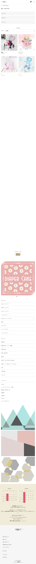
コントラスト (4, 52)
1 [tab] (16, 296)
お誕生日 (3, 342)
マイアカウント (5, 554)
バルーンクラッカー (5, 329)
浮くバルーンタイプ (5, 311)
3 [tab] (19, 296)
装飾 (2, 321)
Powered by (18, 561)
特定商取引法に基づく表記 (7, 544)
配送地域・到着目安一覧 (5, 389)
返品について (5, 539)
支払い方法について (6, 541)
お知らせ (2, 398)
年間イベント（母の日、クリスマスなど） (9, 364)
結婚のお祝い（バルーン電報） (7, 345)
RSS (3, 550)
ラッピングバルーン (5, 314)
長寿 (2, 367)
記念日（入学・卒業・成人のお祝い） (8, 360)
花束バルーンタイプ (5, 307)
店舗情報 (2, 392)
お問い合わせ (5, 557)
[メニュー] (34, 2)
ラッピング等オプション (5, 401)
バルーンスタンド (4, 332)
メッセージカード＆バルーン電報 (7, 387)
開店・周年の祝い (6, 5)
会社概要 (2, 395)
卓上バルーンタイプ (5, 303)
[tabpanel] (18, 278)
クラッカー (3, 375)
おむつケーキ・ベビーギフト (6, 318)
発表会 (2, 356)
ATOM (5, 550)
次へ (22, 254)
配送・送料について (6, 536)
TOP (2, 5)
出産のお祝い (3, 349)
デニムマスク (3, 325)
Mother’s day (20, 52)
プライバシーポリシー (6, 547)
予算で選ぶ (3, 371)
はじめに (2, 384)
